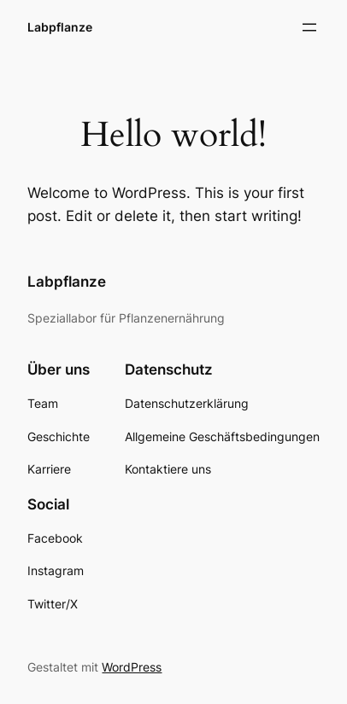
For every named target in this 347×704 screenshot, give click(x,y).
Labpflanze (59, 27)
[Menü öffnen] (309, 27)
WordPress (132, 667)
